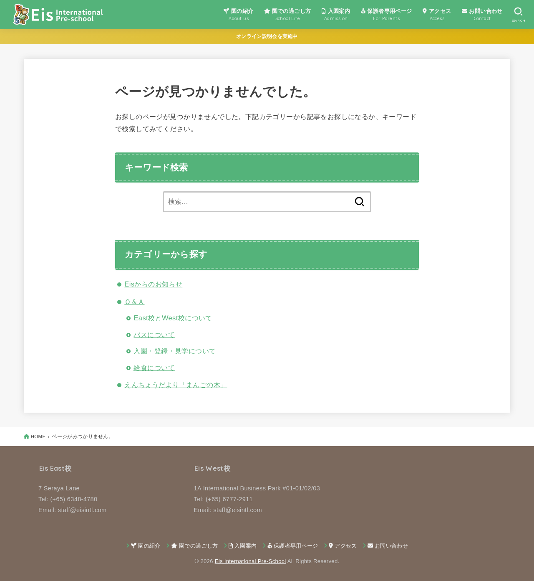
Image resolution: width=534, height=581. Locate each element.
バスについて (154, 334)
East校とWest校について (173, 318)
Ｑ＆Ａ (134, 301)
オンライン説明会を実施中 (267, 36)
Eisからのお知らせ (153, 284)
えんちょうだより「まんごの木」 (175, 384)
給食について (154, 367)
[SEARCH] (518, 14)
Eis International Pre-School (250, 561)
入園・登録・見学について (175, 351)
